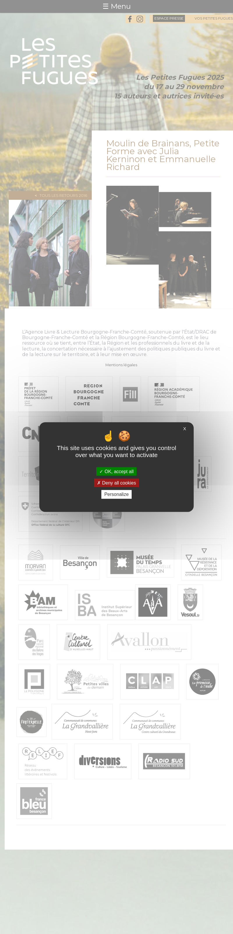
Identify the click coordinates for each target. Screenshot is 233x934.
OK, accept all (116, 471)
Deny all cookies (116, 482)
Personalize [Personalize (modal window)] (116, 494)
